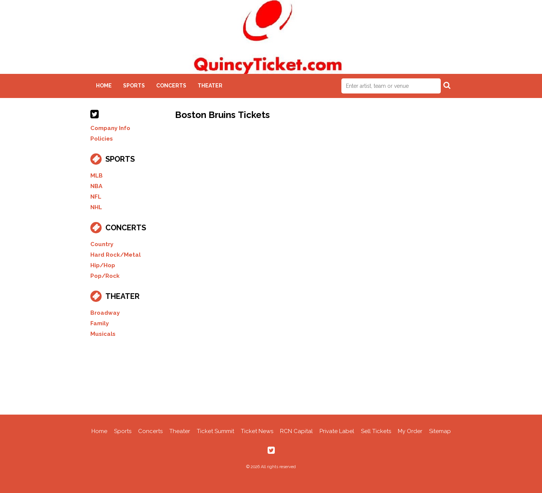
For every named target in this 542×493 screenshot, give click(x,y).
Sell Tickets (376, 431)
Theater (210, 86)
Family (99, 323)
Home (104, 86)
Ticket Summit (215, 431)
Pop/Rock (105, 276)
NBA (96, 186)
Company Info (110, 128)
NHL (96, 207)
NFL (95, 196)
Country (101, 244)
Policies (101, 138)
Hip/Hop (102, 265)
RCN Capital (296, 431)
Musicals (103, 334)
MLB (96, 175)
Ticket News (257, 431)
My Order (410, 431)
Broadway (105, 312)
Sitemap (440, 431)
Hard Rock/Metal (115, 254)
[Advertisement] (271, 375)
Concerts (171, 86)
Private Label (337, 431)
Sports (134, 86)
